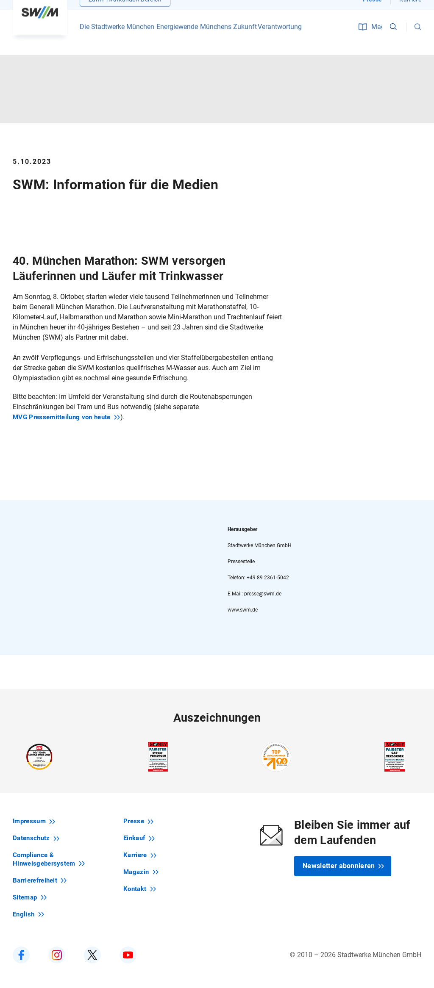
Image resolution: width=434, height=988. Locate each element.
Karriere (410, 10)
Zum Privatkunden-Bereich (125, 10)
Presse (372, 10)
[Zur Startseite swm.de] (40, 23)
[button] (418, 38)
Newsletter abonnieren (343, 866)
